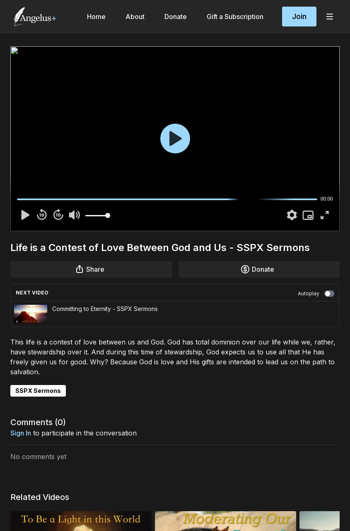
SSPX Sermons (38, 390)
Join (299, 16)
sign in (20, 433)
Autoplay (316, 293)
